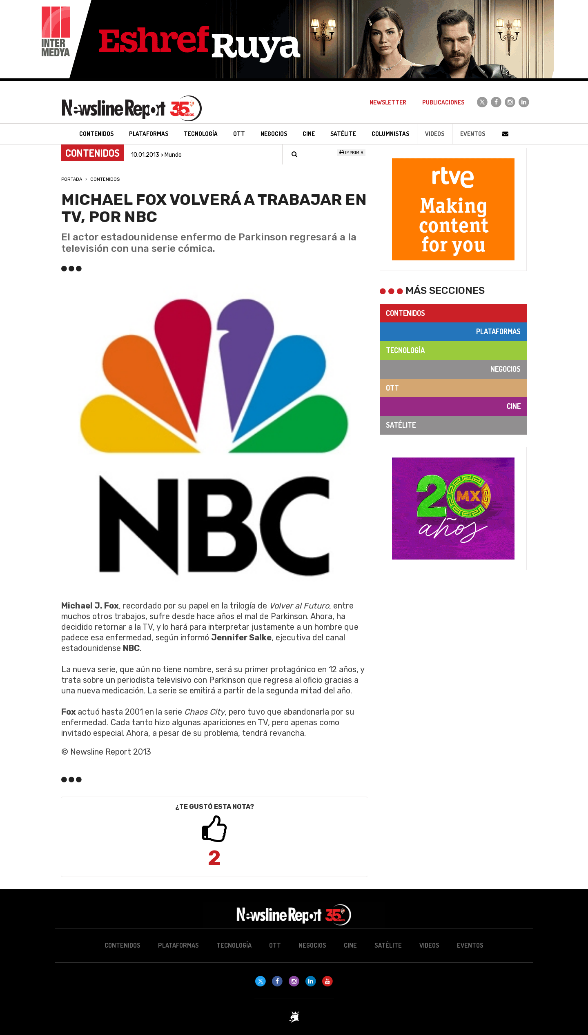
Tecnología (405, 350)
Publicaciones (443, 102)
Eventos (472, 134)
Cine (514, 406)
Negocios (505, 368)
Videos (434, 134)
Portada (71, 179)
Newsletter (388, 102)
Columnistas (390, 134)
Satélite (401, 424)
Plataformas (498, 331)
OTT (392, 387)
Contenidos (105, 179)
